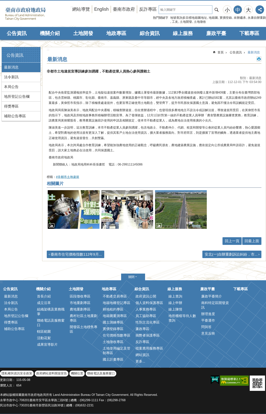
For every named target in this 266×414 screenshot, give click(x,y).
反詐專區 (148, 9)
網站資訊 (142, 355)
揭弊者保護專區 (147, 335)
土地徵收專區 (113, 342)
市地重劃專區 (80, 303)
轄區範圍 (44, 331)
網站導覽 (81, 9)
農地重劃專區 (80, 309)
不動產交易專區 (115, 296)
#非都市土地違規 (67, 176)
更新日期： (7, 379)
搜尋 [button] (216, 9)
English (101, 9)
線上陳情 (175, 309)
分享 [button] (259, 9)
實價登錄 (226, 17)
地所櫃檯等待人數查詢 (182, 318)
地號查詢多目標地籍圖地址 (188, 17)
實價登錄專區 (113, 329)
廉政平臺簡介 (211, 296)
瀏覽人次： (7, 385)
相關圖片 (55, 183)
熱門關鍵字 (160, 17)
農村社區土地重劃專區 (83, 318)
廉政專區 (142, 329)
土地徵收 (200, 21)
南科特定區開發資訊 (215, 305)
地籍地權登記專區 (116, 303)
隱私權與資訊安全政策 (17, 373)
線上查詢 (175, 296)
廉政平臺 (216, 33)
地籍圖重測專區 (115, 316)
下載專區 (249, 33)
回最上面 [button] (252, 241)
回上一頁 (232, 241)
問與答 (206, 327)
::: (1, 48)
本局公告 (11, 87)
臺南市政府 (124, 9)
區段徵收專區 (80, 296)
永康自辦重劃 (257, 17)
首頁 (221, 52)
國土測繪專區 (113, 322)
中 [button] (237, 10)
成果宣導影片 (47, 344)
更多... (140, 361)
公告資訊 (17, 33)
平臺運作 (208, 320)
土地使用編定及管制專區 (116, 350)
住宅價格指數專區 (116, 335)
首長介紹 (44, 296)
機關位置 (77, 373)
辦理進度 (208, 314)
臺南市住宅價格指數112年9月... (76, 254)
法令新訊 (11, 77)
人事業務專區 (145, 309)
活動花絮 (44, 338)
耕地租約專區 (113, 309)
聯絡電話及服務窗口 (51, 323)
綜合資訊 (150, 33)
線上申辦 (175, 303)
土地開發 (186, 21)
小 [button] (227, 10)
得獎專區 (11, 106)
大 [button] (248, 10)
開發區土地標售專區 (83, 329)
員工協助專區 (145, 316)
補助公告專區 (15, 116)
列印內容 (258, 58)
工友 (175, 21)
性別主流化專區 (147, 322)
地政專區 (116, 33)
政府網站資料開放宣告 (51, 373)
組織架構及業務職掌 (51, 311)
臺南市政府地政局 (31, 14)
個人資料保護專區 (149, 303)
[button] (73, 209)
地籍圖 (213, 17)
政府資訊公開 (145, 296)
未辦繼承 (240, 17)
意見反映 (208, 333)
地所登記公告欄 (17, 97)
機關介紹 (50, 33)
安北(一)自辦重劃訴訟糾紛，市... (231, 254)
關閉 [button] (131, 277)
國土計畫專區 (113, 359)
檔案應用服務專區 (149, 348)
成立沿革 (44, 303)
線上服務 (183, 33)
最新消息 (11, 67)
